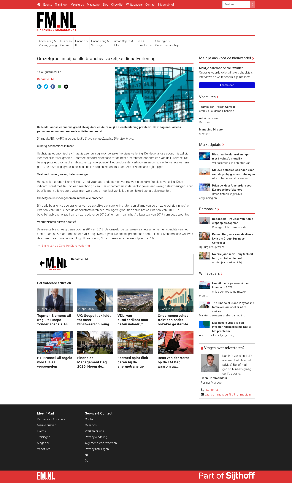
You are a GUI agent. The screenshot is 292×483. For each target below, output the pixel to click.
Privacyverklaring (96, 437)
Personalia (207, 209)
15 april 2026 (166, 351)
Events (47, 4)
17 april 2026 (126, 309)
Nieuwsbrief (166, 4)
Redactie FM (45, 79)
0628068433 (212, 390)
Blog (105, 4)
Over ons (91, 425)
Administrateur (209, 118)
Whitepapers (134, 4)
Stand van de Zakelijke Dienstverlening (66, 245)
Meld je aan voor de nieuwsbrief (225, 58)
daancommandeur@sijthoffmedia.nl (227, 394)
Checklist (117, 4)
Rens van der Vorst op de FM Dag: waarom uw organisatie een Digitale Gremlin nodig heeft (173, 362)
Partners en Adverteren (52, 419)
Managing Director (211, 129)
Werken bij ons (94, 431)
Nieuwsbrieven (46, 425)
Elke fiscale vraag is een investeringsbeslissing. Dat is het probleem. (231, 327)
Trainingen (61, 4)
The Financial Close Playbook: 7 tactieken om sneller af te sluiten (233, 307)
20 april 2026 (86, 309)
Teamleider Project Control (217, 107)
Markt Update (210, 144)
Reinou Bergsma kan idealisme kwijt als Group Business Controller (232, 238)
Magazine (93, 4)
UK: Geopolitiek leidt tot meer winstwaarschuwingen (94, 319)
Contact (150, 4)
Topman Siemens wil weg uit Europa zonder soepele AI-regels (54, 319)
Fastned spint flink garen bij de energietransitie (133, 362)
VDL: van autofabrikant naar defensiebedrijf (133, 319)
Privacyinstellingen (97, 449)
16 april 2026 (45, 351)
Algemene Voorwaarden (101, 443)
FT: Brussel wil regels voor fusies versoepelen (54, 362)
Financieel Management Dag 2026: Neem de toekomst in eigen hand (92, 362)
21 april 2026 (45, 309)
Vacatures (77, 4)
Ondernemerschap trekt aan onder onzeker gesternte (173, 319)
